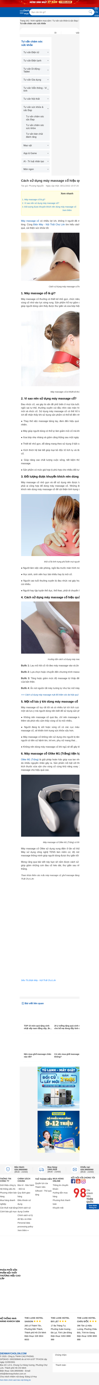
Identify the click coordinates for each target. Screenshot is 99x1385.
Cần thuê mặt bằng (8, 1208)
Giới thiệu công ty (8, 1185)
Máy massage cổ (30, 221)
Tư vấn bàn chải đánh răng (34, 135)
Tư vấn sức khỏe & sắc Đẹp (65, 21)
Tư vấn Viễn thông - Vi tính (36, 89)
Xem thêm (67, 210)
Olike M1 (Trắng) (30, 759)
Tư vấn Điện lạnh (36, 60)
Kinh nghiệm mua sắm (41, 21)
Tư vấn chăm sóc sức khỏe (35, 126)
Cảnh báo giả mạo (8, 1211)
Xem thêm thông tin (93, 1207)
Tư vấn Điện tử (36, 52)
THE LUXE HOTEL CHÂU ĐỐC (87, 1320)
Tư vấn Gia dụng (36, 79)
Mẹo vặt (36, 145)
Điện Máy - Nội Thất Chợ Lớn (49, 224)
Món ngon (36, 169)
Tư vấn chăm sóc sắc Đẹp (35, 118)
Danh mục (26, 12)
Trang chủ (24, 21)
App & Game (36, 153)
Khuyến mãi (58, 1208)
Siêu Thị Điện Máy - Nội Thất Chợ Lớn (38, 980)
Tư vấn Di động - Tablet (36, 70)
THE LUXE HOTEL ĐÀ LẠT (60, 1320)
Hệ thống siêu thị (7, 1189)
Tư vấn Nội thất (36, 99)
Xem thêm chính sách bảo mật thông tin (15, 1380)
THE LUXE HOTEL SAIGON (34, 1320)
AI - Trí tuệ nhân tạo (36, 161)
